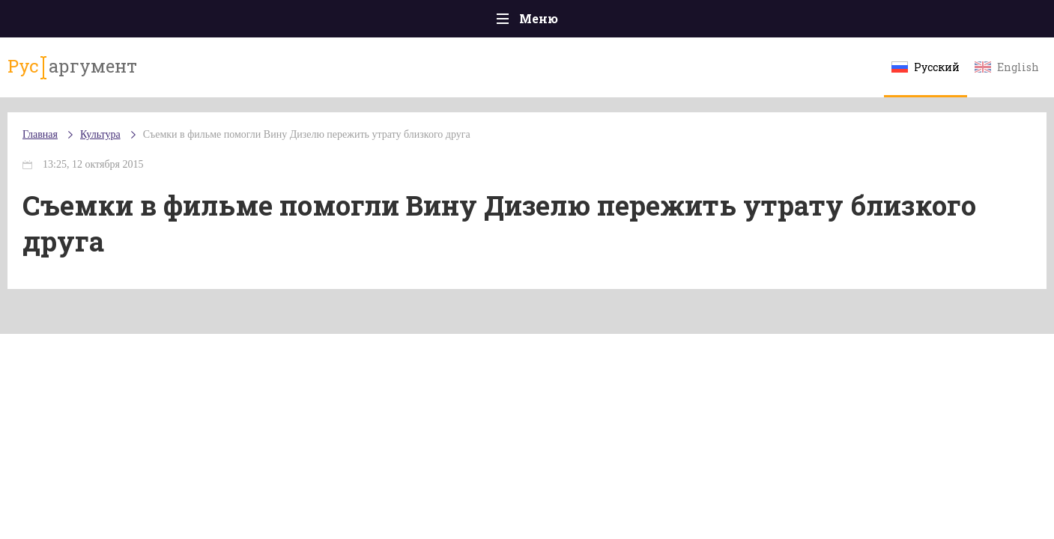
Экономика (483, 22)
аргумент (143, 74)
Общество (395, 22)
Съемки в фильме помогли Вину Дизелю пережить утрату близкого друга (384, 149)
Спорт (561, 22)
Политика (310, 22)
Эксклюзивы (850, 22)
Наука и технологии (654, 29)
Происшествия (210, 22)
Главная (116, 22)
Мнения (939, 22)
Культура (757, 23)
